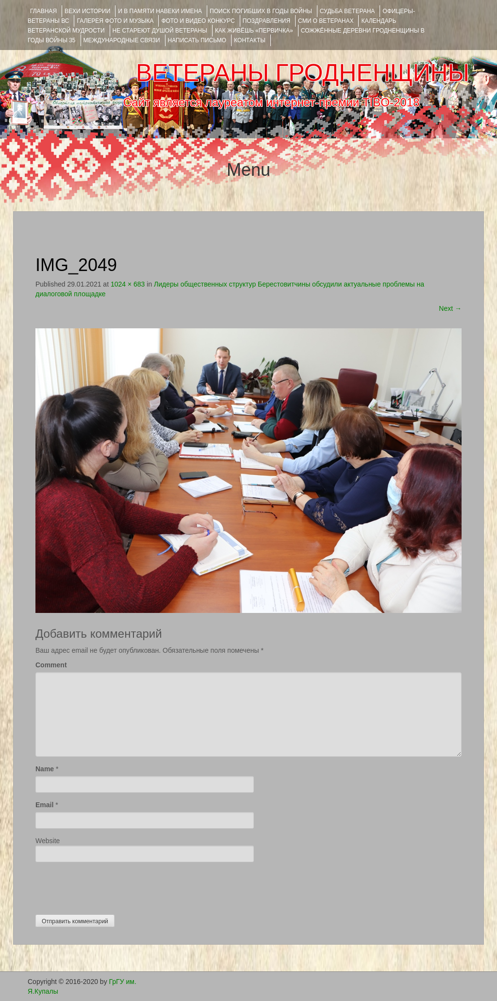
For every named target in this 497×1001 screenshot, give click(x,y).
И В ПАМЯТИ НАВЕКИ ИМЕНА (160, 11)
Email (44, 805)
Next (450, 308)
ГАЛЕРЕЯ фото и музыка (115, 20)
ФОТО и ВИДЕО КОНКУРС (197, 20)
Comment (51, 665)
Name (44, 769)
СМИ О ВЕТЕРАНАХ (325, 20)
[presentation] (109, 886)
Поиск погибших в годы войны (261, 11)
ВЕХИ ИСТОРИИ (87, 11)
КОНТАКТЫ (249, 40)
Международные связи (121, 40)
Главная (43, 11)
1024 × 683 (128, 284)
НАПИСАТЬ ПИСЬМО (197, 40)
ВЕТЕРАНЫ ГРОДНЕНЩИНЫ (302, 73)
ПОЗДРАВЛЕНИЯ (266, 20)
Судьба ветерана (347, 11)
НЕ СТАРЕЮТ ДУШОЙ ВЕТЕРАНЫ (160, 30)
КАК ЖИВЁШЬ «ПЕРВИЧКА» (254, 30)
